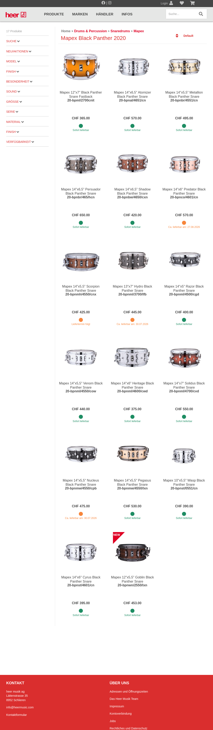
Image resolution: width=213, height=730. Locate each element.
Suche (13, 41)
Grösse (14, 101)
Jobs (113, 721)
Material (15, 122)
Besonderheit (19, 81)
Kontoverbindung (121, 713)
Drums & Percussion (90, 31)
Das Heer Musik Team (124, 698)
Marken (80, 14)
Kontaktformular (16, 714)
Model (13, 61)
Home (66, 31)
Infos (127, 14)
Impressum (117, 706)
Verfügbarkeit (20, 141)
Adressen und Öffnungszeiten (129, 691)
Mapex (139, 31)
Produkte (54, 14)
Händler (104, 14)
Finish (12, 71)
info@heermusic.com (20, 707)
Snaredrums (120, 31)
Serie (12, 111)
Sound (13, 91)
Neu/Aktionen (18, 51)
